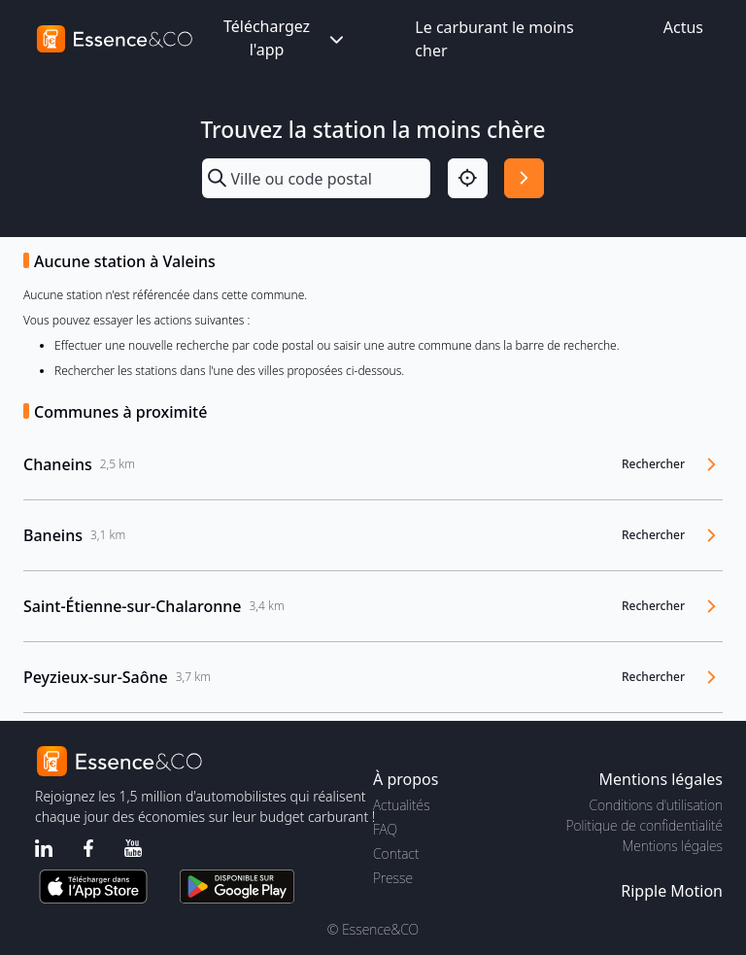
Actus (683, 27)
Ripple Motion (672, 891)
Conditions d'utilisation (656, 805)
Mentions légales (673, 845)
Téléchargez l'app (285, 38)
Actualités (401, 805)
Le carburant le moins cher (494, 39)
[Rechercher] (524, 178)
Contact (396, 853)
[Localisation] (468, 178)
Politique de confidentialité (644, 825)
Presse (393, 878)
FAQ (385, 829)
